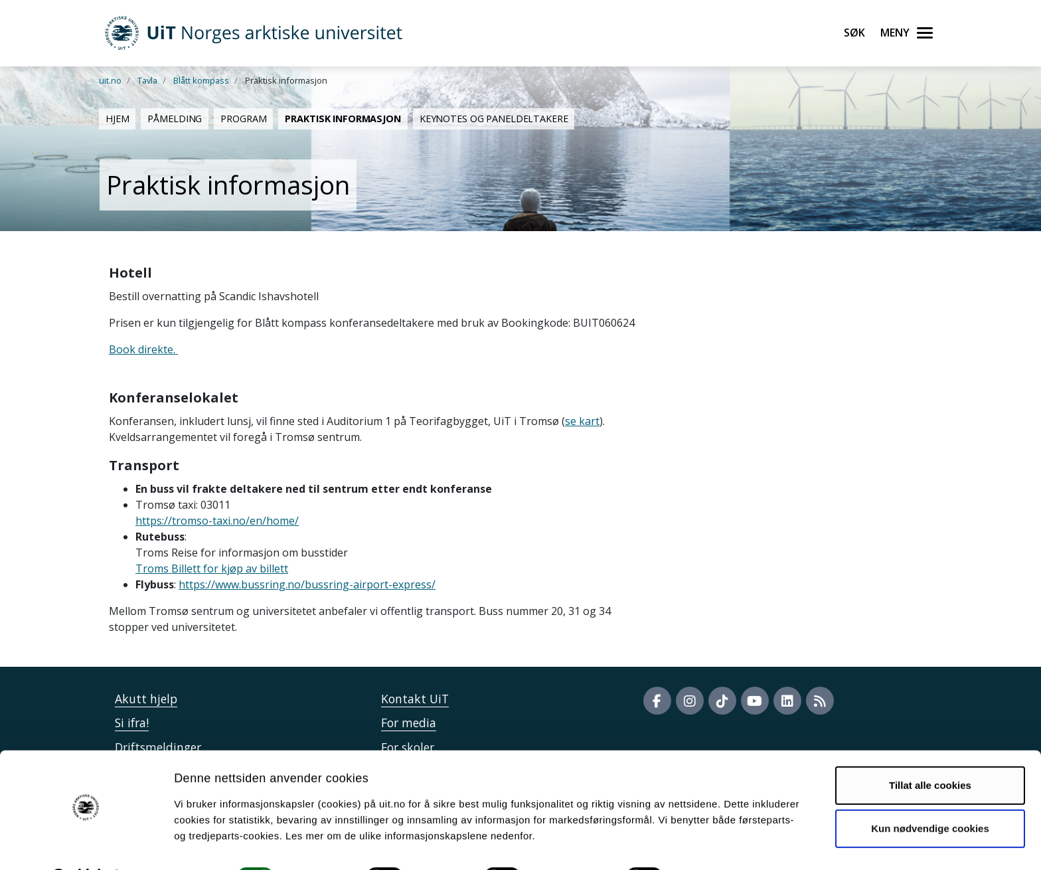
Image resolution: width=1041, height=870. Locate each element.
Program (243, 118)
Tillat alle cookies (930, 750)
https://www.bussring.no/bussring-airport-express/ (307, 584)
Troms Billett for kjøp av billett (211, 568)
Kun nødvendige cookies (930, 794)
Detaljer (707, 843)
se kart (582, 421)
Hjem (117, 118)
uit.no (110, 80)
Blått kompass (201, 80)
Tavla (147, 80)
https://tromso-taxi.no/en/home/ (217, 520)
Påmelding (174, 118)
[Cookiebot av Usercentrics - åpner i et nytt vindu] (86, 844)
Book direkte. (143, 349)
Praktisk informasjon (342, 118)
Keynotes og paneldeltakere (494, 118)
